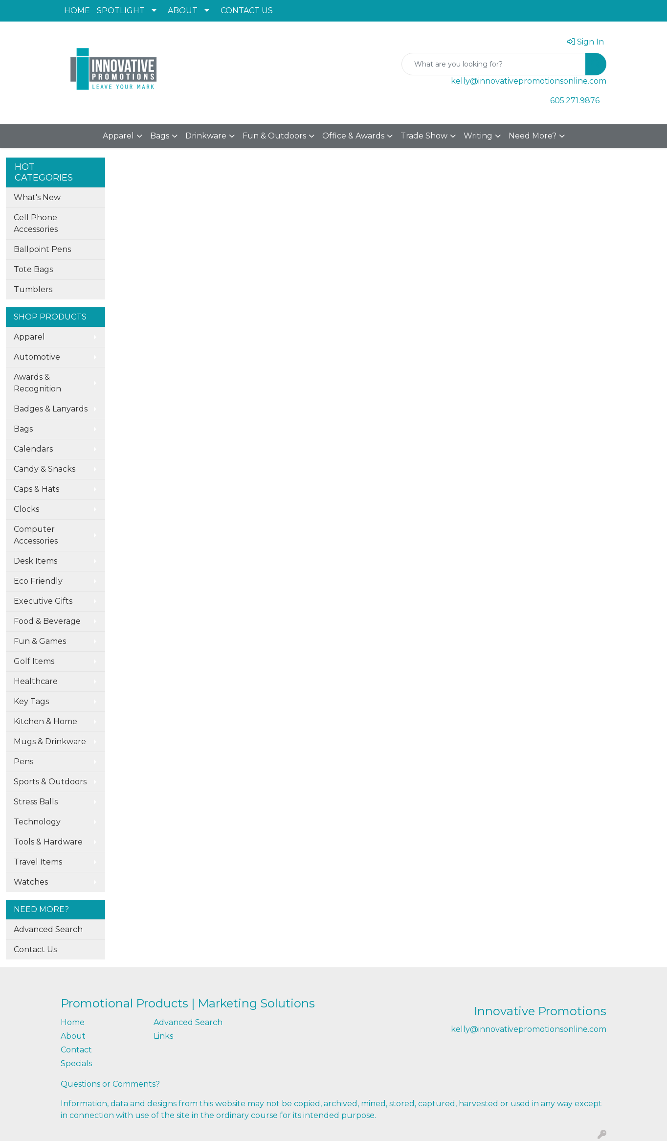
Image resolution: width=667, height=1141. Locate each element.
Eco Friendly (38, 581)
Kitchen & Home (45, 721)
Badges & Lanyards (51, 408)
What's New (37, 197)
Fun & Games (40, 641)
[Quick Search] (493, 64)
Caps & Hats (36, 489)
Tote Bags (33, 269)
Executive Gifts (43, 601)
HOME (77, 10)
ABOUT (183, 10)
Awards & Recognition (37, 382)
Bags (159, 135)
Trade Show (423, 135)
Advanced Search (48, 929)
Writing (478, 135)
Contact (76, 1049)
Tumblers (33, 289)
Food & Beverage (47, 621)
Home (73, 1022)
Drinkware (205, 135)
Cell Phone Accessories (36, 223)
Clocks (26, 509)
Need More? (532, 135)
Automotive (37, 357)
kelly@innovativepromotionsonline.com (528, 81)
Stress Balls (36, 801)
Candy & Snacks (44, 469)
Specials (76, 1063)
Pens (23, 761)
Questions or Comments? (110, 1084)
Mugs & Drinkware (50, 741)
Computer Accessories (36, 535)
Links (163, 1036)
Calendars (33, 449)
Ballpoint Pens (42, 249)
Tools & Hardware (48, 841)
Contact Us (35, 949)
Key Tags (31, 701)
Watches (31, 882)
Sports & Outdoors (50, 781)
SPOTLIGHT (121, 10)
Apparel (118, 135)
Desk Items (35, 561)
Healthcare (36, 681)
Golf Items (34, 661)
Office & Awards (353, 135)
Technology (37, 821)
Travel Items (38, 862)
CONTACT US (247, 10)
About (73, 1036)
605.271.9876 (575, 100)
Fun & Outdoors (274, 135)
